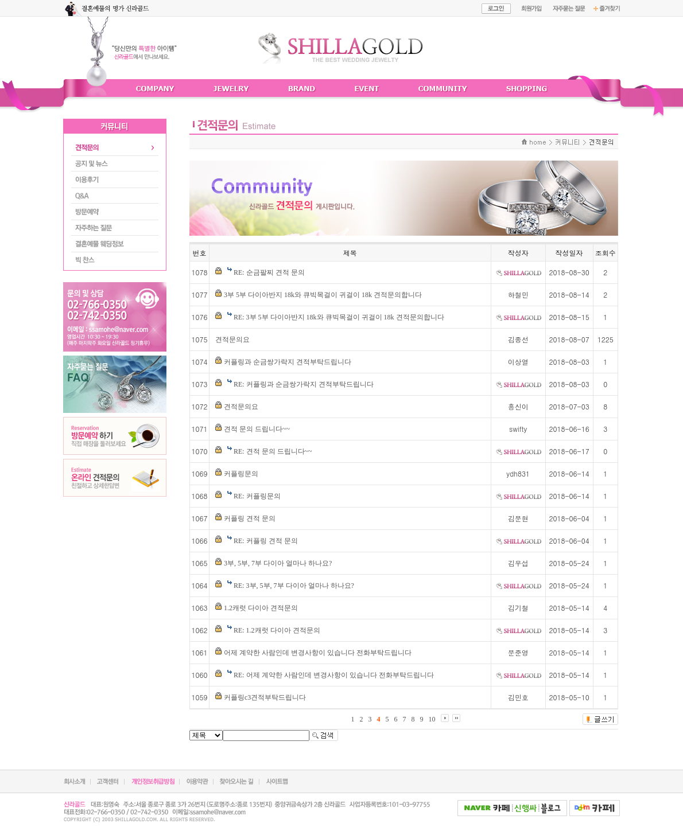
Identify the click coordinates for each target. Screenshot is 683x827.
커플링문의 (241, 474)
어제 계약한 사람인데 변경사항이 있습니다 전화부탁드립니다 (318, 653)
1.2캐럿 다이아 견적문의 (261, 608)
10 (432, 719)
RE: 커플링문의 (257, 496)
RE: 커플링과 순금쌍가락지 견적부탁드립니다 (304, 384)
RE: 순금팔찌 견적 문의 (269, 272)
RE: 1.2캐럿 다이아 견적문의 (277, 630)
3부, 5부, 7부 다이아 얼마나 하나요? (278, 563)
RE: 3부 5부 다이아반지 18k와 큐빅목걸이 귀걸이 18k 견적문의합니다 (339, 317)
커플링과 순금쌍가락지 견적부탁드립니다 (287, 362)
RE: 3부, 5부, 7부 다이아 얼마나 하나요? (294, 586)
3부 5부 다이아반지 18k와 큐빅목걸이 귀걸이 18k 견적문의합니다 (323, 295)
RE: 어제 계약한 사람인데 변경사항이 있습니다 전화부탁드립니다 (334, 675)
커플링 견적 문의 (249, 518)
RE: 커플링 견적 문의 (266, 541)
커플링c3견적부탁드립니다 (265, 697)
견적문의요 (232, 340)
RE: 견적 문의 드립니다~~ (273, 451)
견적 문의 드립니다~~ (257, 429)
